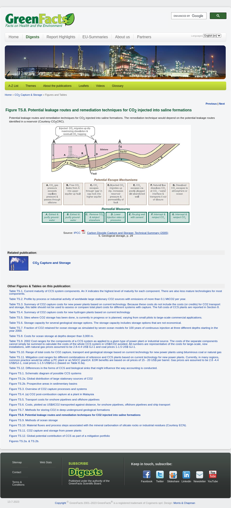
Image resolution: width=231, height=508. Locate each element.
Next (222, 103)
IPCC (77, 232)
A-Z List (13, 86)
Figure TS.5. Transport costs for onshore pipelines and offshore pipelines (54, 399)
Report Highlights (61, 37)
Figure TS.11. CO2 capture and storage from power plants (45, 430)
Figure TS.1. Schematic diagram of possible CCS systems (45, 373)
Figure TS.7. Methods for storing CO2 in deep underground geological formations (59, 409)
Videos (100, 86)
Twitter (160, 481)
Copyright (60, 503)
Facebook (146, 481)
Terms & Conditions (18, 483)
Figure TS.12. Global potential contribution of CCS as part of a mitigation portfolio (59, 435)
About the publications (57, 86)
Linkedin (186, 481)
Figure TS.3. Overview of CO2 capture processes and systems (48, 388)
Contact (16, 472)
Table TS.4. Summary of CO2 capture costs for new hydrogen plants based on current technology (69, 312)
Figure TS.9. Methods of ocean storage (33, 420)
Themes (30, 86)
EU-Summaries (95, 37)
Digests (32, 37)
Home (14, 37)
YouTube (213, 481)
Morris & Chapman (184, 503)
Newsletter (200, 481)
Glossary (117, 86)
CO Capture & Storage (28, 94)
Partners (144, 37)
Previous (211, 103)
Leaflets (84, 86)
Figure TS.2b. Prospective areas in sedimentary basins (43, 383)
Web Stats (46, 462)
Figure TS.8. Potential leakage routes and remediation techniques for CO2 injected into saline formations (74, 414)
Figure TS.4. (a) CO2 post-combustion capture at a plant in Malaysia (51, 394)
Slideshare (173, 481)
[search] (188, 16)
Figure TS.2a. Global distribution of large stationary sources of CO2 (51, 378)
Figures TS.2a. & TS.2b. (24, 441)
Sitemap (17, 462)
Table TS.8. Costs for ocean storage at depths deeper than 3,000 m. (51, 335)
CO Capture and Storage (52, 263)
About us (122, 37)
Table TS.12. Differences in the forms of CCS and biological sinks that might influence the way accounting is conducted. (83, 367)
